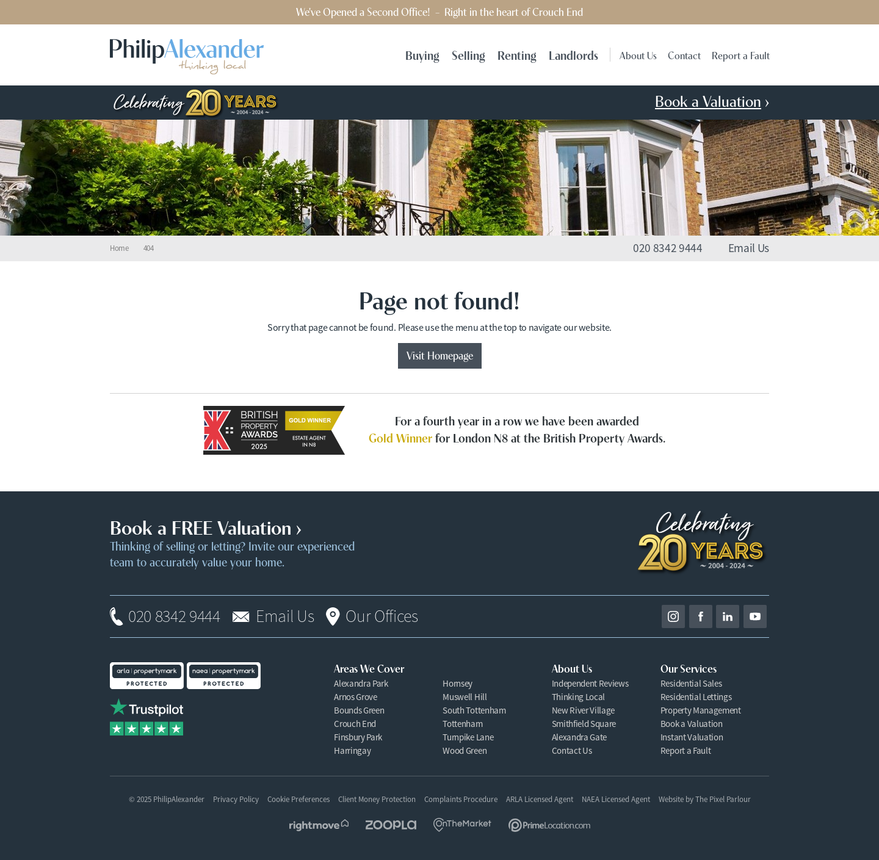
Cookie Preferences (298, 799)
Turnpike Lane (468, 737)
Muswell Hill (465, 697)
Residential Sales (691, 683)
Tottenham (462, 723)
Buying (422, 54)
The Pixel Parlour (723, 799)
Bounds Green (359, 710)
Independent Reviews (590, 683)
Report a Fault (741, 55)
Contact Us (572, 750)
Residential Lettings (696, 697)
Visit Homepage (440, 354)
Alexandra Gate (579, 737)
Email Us (285, 616)
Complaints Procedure (460, 799)
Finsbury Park (358, 737)
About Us (638, 55)
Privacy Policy (236, 799)
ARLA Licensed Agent (539, 799)
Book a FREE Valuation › (206, 526)
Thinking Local (579, 697)
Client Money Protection (377, 799)
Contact (684, 55)
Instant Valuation (691, 737)
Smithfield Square (584, 723)
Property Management (700, 710)
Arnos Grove (355, 697)
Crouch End (355, 723)
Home (119, 248)
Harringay (352, 750)
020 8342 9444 (174, 616)
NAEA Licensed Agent (616, 799)
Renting (517, 54)
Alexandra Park (361, 683)
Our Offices (381, 616)
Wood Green (465, 750)
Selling (468, 54)
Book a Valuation (691, 723)
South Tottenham (474, 710)
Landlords (573, 54)
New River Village (583, 710)
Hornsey (457, 683)
